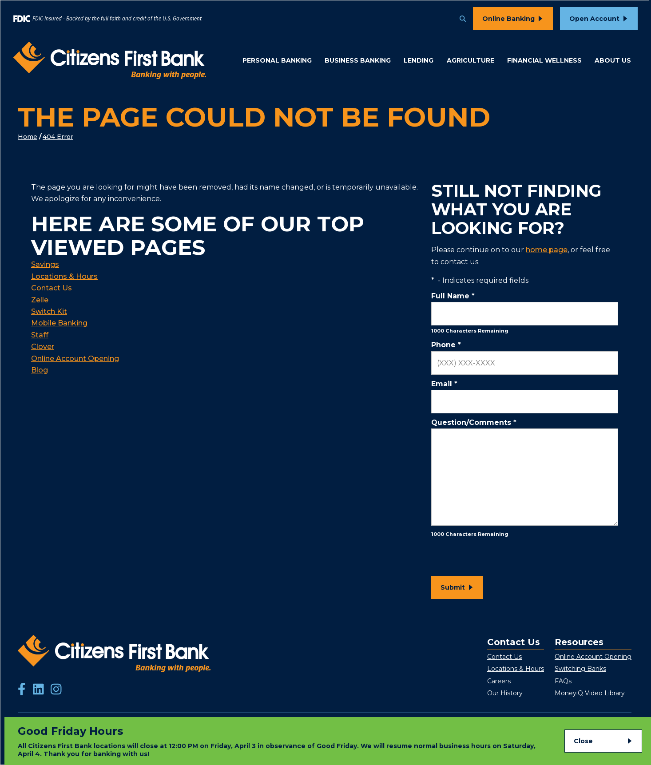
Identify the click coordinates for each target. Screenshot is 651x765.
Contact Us (51, 288)
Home (27, 137)
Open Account (594, 19)
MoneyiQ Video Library (590, 693)
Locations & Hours (64, 276)
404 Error (58, 137)
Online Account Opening (75, 358)
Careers (499, 681)
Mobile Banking (59, 323)
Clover (42, 346)
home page (547, 250)
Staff (39, 335)
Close (583, 741)
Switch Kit (49, 311)
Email (444, 384)
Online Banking (508, 19)
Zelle (39, 300)
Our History (505, 693)
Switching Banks (580, 669)
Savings (45, 264)
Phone (446, 345)
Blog (39, 370)
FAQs (563, 681)
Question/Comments (473, 422)
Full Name (453, 296)
